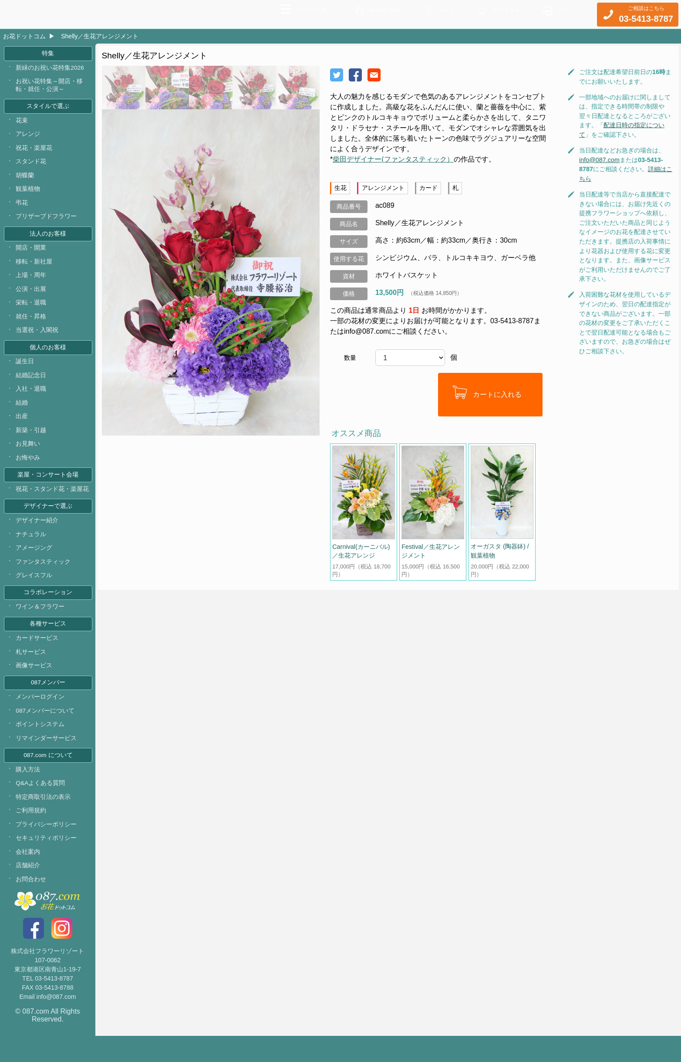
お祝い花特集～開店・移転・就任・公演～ (49, 87)
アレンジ (28, 138)
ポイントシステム (40, 745)
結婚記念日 (31, 385)
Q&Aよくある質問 (41, 806)
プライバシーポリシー (46, 848)
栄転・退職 (31, 311)
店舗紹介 (28, 890)
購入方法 (28, 791)
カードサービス (37, 656)
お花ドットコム (24, 36)
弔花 (22, 208)
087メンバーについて (45, 731)
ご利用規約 (31, 834)
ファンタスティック (43, 577)
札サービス (31, 670)
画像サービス (34, 684)
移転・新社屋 (34, 269)
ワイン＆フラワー (40, 624)
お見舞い (28, 456)
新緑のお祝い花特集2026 (50, 69)
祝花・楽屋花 (34, 152)
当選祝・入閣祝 (37, 339)
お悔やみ (28, 470)
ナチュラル (31, 549)
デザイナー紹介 (37, 535)
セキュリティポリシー (46, 862)
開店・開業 (31, 254)
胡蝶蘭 (25, 180)
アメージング (34, 563)
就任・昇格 (31, 325)
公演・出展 (31, 297)
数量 (350, 357)
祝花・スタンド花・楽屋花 (52, 503)
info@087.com (599, 159)
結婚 (22, 414)
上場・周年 (31, 283)
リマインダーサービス (46, 759)
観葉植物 (28, 194)
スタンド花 (31, 165)
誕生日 (25, 372)
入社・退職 (31, 400)
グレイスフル (34, 591)
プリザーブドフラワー (46, 222)
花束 (22, 123)
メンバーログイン (40, 717)
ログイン (563, 13)
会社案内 (28, 876)
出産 (22, 428)
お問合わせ (31, 904)
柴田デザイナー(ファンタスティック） (393, 159)
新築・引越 (31, 442)
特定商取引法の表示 (43, 820)
